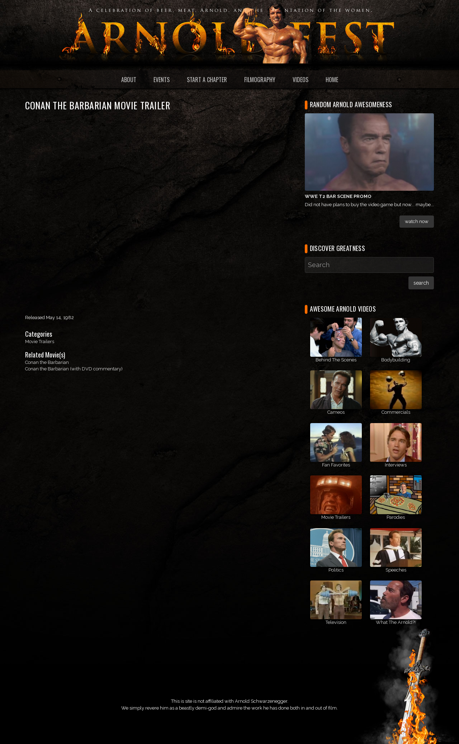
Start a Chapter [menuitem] (207, 79)
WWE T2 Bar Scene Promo (338, 196)
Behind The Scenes (336, 359)
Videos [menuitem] (300, 79)
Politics (336, 570)
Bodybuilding (395, 359)
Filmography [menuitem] (259, 79)
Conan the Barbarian (47, 362)
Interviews (396, 465)
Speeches (395, 570)
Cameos (336, 412)
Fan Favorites (336, 465)
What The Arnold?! (396, 622)
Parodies (396, 517)
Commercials (396, 412)
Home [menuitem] (332, 79)
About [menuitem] (128, 79)
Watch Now (417, 221)
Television (336, 622)
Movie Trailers (39, 341)
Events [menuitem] (161, 79)
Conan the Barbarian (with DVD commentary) (74, 368)
